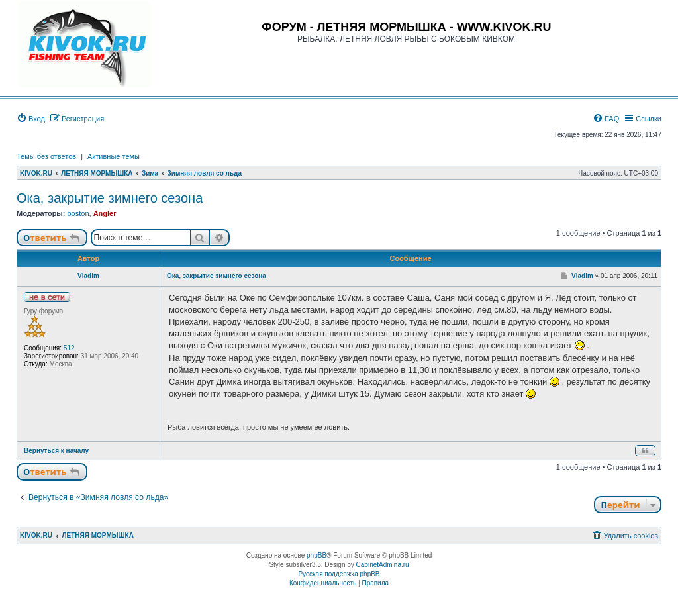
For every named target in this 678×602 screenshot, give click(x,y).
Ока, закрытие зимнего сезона (110, 198)
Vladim (88, 275)
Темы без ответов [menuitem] (46, 156)
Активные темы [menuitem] (113, 156)
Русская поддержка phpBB (338, 573)
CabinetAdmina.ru (382, 564)
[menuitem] (31, 118)
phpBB (316, 555)
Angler (105, 213)
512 (69, 348)
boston (78, 213)
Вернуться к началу (56, 450)
